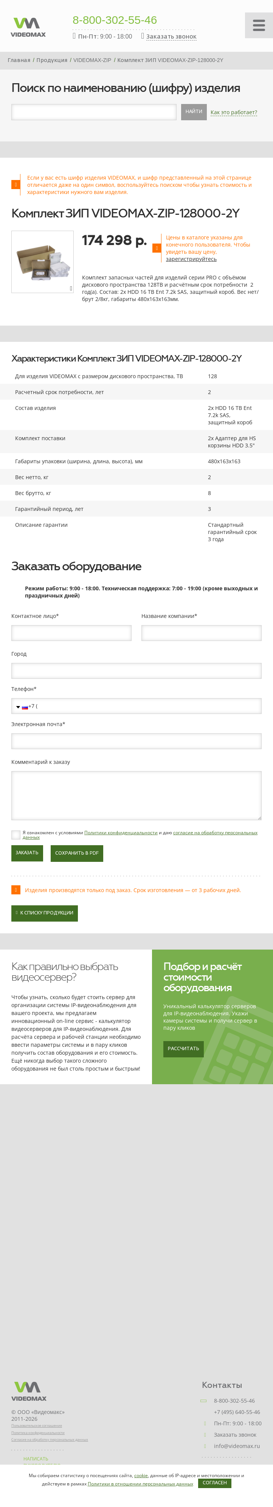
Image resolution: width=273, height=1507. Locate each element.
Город (18, 653)
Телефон (22, 689)
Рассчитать (183, 1049)
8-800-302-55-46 (115, 20)
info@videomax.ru (237, 1446)
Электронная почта (36, 724)
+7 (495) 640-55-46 (237, 1411)
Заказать (27, 853)
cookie (141, 1475)
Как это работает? (234, 112)
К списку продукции (44, 912)
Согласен (215, 1483)
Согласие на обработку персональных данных (49, 1439)
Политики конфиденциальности (121, 832)
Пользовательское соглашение (36, 1425)
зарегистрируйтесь (191, 258)
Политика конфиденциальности (38, 1432)
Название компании (167, 616)
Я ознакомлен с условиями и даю (140, 835)
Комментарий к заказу (40, 762)
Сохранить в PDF (77, 853)
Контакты (222, 1385)
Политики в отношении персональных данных (140, 1484)
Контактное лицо (33, 616)
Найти (194, 112)
